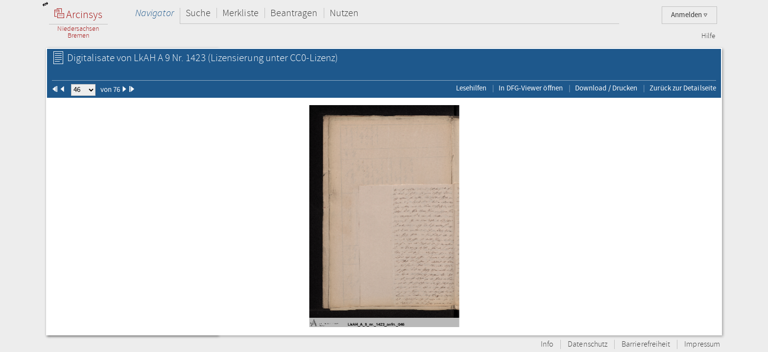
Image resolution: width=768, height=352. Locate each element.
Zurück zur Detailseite (682, 88)
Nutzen (344, 13)
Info (547, 344)
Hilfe (708, 36)
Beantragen (294, 13)
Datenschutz (587, 344)
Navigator (154, 13)
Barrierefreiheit (646, 344)
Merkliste (240, 13)
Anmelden (689, 15)
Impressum (702, 344)
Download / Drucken (606, 88)
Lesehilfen (471, 88)
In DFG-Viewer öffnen (531, 88)
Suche (198, 13)
